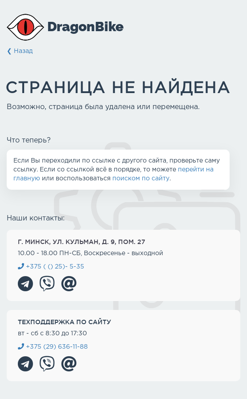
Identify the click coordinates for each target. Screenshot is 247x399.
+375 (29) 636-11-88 (53, 347)
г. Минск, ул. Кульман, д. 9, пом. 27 (81, 241)
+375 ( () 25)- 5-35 (51, 266)
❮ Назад (20, 51)
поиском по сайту (140, 178)
